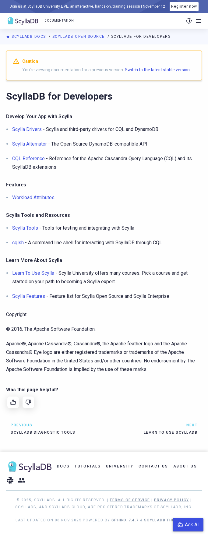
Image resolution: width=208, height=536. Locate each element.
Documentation (59, 20)
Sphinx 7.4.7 (125, 520)
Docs (63, 466)
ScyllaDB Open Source (79, 36)
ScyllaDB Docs (26, 36)
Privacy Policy (171, 500)
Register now (184, 6)
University (120, 466)
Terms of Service (130, 500)
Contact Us (153, 466)
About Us (185, 466)
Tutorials (88, 466)
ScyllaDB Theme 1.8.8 (168, 520)
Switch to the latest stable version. (158, 69)
